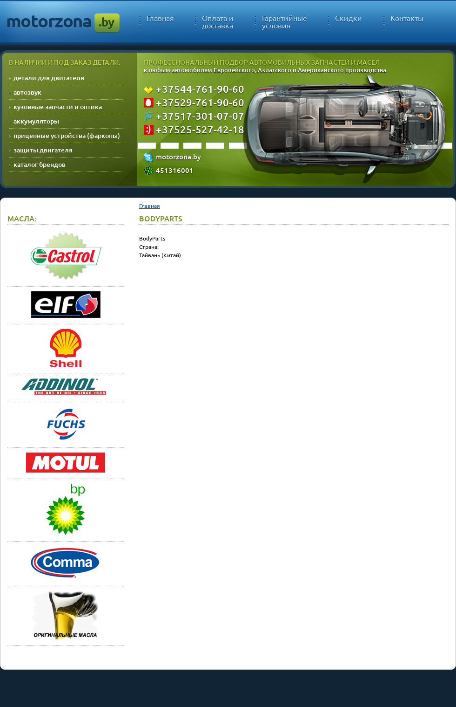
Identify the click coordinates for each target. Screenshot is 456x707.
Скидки (348, 18)
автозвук (27, 92)
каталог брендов (39, 164)
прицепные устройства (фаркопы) (66, 135)
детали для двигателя (48, 77)
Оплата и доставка (218, 22)
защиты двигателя (43, 149)
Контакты (406, 18)
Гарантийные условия (284, 22)
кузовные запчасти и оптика (57, 106)
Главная (160, 18)
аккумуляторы (36, 121)
